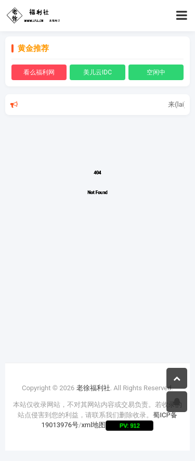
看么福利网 (39, 72)
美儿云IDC (97, 72)
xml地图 (93, 425)
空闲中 (156, 72)
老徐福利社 (93, 388)
